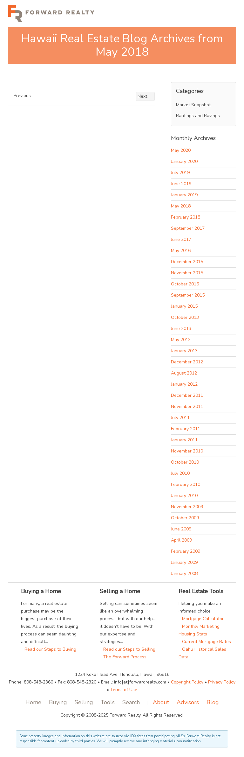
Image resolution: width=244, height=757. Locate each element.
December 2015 (187, 262)
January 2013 (184, 351)
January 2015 (184, 306)
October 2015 (185, 284)
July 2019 (180, 173)
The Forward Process (123, 657)
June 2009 (181, 529)
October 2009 (185, 518)
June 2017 (181, 239)
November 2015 (187, 273)
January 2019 (184, 195)
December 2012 (187, 362)
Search (131, 702)
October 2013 (185, 317)
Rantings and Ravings (198, 116)
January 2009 (184, 562)
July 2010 (180, 473)
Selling (84, 702)
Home (33, 702)
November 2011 (187, 406)
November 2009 (187, 507)
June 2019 (181, 184)
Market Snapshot (193, 105)
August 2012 (184, 373)
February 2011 (185, 429)
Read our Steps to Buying (48, 649)
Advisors (188, 702)
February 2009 (185, 551)
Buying (58, 702)
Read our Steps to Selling (127, 649)
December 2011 (187, 395)
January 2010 (184, 496)
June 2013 (181, 329)
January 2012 (184, 384)
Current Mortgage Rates (205, 642)
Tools (108, 702)
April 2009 (181, 540)
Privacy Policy (221, 682)
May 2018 (181, 206)
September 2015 (188, 295)
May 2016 (181, 251)
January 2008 (184, 574)
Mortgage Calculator (201, 619)
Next (145, 96)
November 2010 (187, 451)
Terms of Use (123, 690)
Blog (213, 702)
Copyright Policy (187, 682)
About (161, 702)
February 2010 (185, 484)
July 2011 (180, 418)
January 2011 (184, 440)
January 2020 (184, 161)
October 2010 (185, 462)
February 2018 (185, 217)
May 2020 (181, 150)
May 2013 (181, 340)
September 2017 (188, 228)
